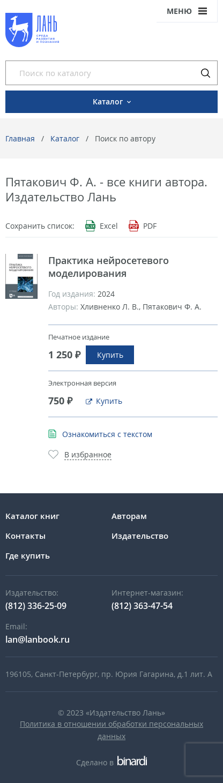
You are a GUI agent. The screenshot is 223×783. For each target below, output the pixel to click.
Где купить (27, 555)
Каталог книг (32, 515)
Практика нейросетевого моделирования (108, 267)
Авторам (129, 515)
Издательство (140, 535)
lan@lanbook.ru (37, 639)
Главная (20, 138)
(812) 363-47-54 (142, 606)
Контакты (25, 535)
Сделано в (111, 762)
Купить (110, 355)
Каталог (64, 138)
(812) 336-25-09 (35, 606)
